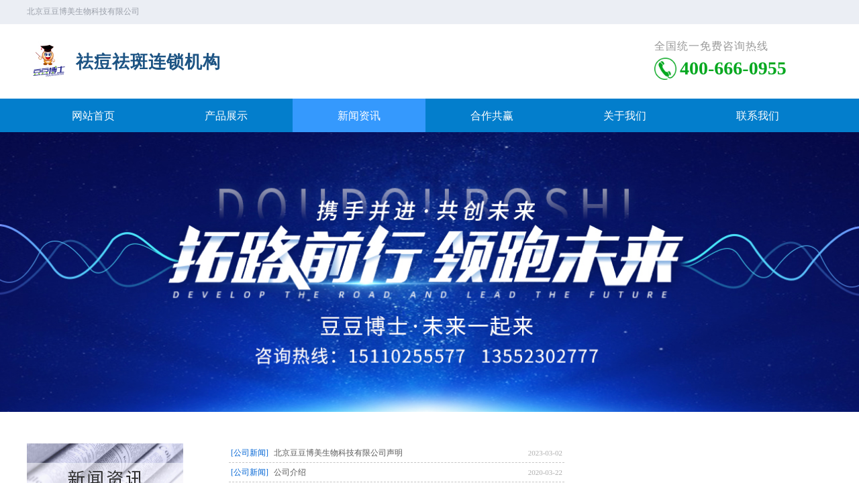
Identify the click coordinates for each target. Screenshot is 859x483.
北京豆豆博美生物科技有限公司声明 (338, 453)
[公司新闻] (249, 453)
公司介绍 (290, 472)
